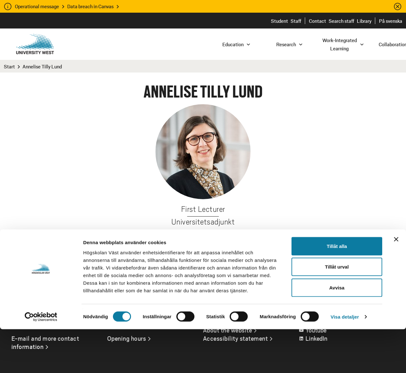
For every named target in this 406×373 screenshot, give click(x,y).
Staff (296, 20)
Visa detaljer (345, 360)
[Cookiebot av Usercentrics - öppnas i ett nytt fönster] (41, 360)
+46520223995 (246, 236)
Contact (317, 20)
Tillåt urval (337, 310)
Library (364, 20)
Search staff (341, 20)
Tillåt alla (337, 290)
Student (279, 20)
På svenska (390, 20)
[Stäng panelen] (396, 283)
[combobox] (363, 44)
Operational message (37, 6)
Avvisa (336, 331)
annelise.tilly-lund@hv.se (178, 236)
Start (9, 66)
